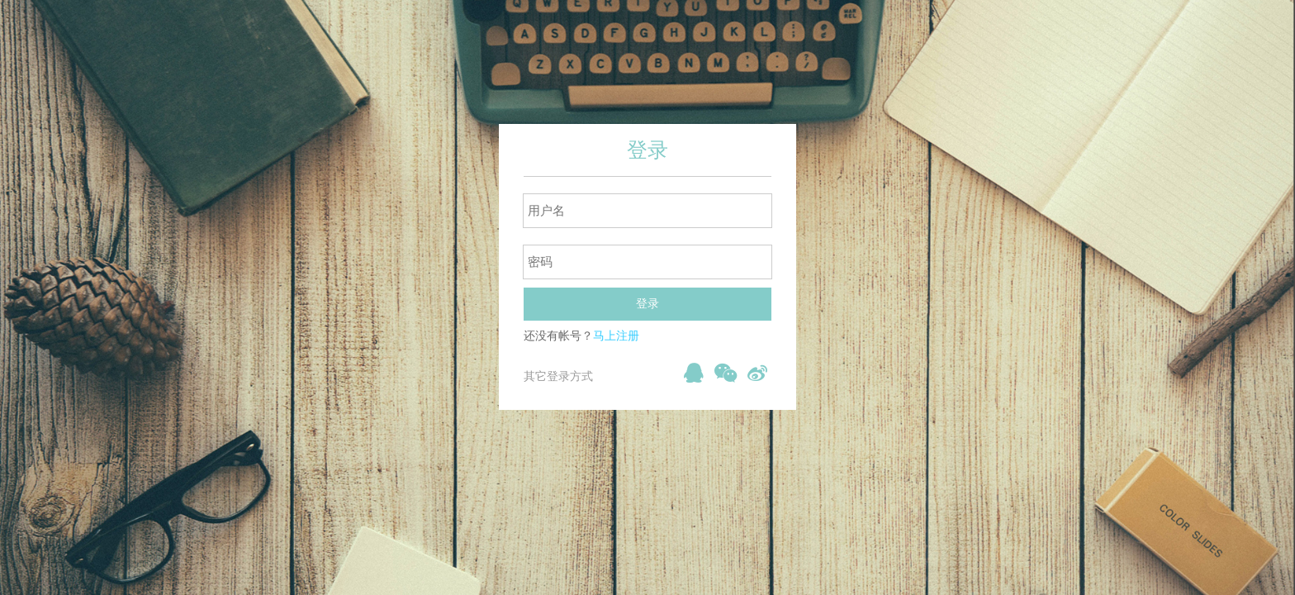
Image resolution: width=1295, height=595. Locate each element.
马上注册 (616, 336)
